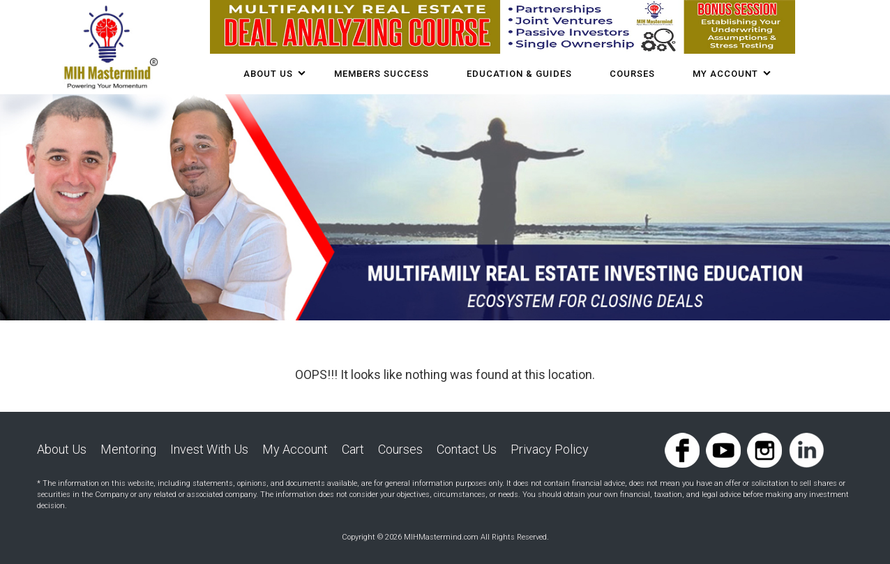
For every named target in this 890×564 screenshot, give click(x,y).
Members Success (381, 73)
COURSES (632, 73)
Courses (400, 449)
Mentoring (128, 449)
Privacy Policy (550, 449)
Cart (353, 449)
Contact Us (467, 449)
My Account (725, 73)
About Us (268, 73)
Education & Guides (519, 73)
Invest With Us (209, 449)
